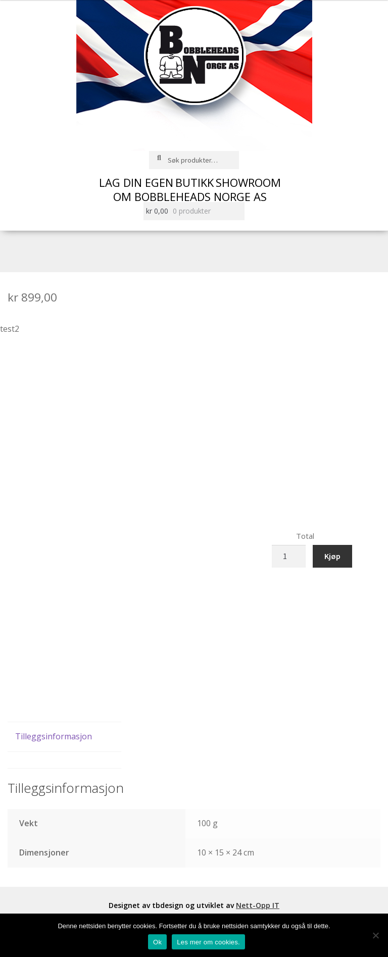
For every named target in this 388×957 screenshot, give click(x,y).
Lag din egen (136, 182)
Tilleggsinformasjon (53, 736)
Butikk (194, 182)
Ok (157, 942)
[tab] (64, 737)
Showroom (248, 182)
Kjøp (332, 556)
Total (305, 536)
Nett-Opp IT (257, 905)
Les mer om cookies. (208, 942)
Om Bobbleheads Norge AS (190, 196)
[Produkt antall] (289, 556)
